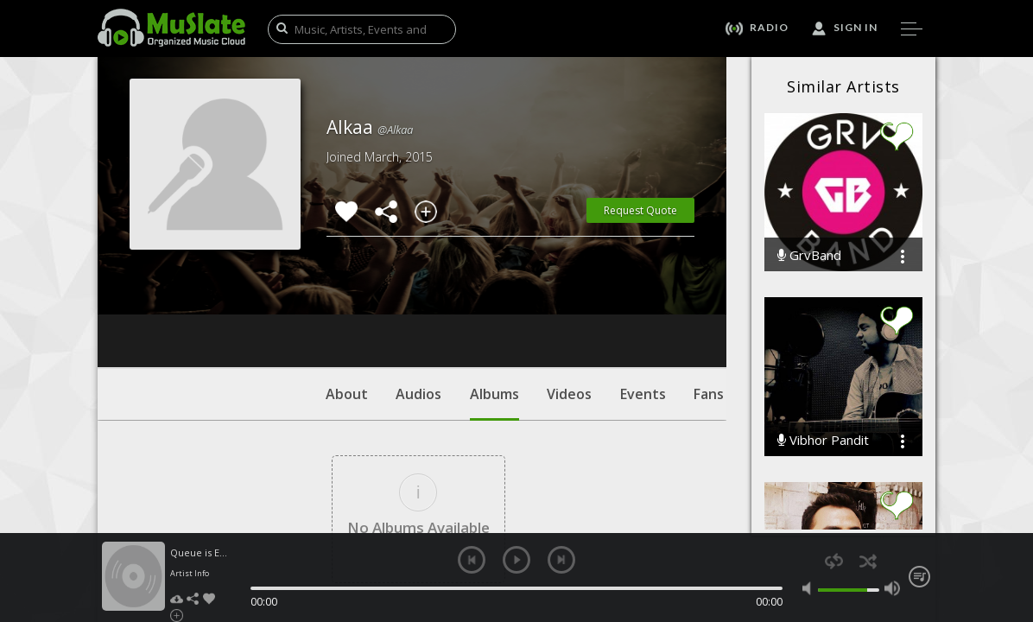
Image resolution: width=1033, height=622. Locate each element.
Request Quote (640, 210)
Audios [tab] (418, 289)
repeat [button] (834, 561)
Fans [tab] (709, 289)
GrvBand (809, 255)
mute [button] (810, 588)
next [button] (561, 560)
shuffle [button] (867, 561)
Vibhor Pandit (823, 440)
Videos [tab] (569, 289)
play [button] (516, 560)
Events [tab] (643, 289)
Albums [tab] (494, 298)
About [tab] (347, 289)
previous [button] (471, 560)
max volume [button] (892, 588)
